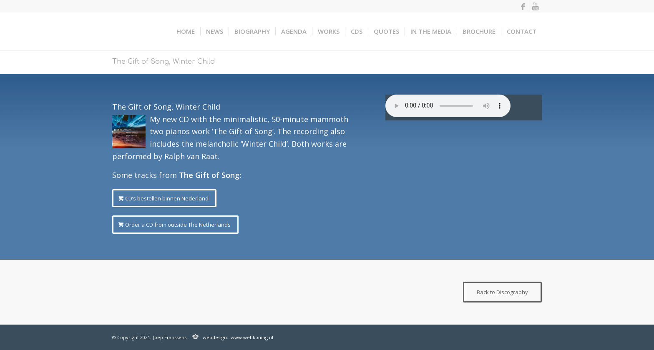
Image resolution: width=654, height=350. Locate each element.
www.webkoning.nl (252, 337)
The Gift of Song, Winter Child (163, 61)
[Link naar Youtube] (535, 6)
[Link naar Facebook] (523, 6)
